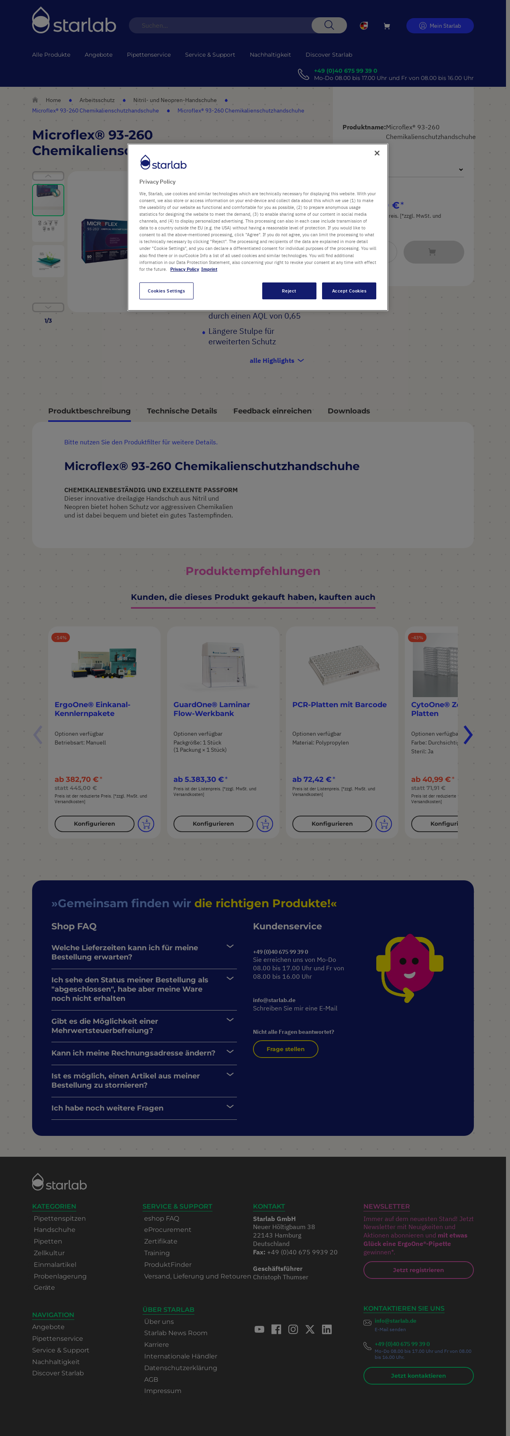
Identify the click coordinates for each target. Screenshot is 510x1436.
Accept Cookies (349, 291)
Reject (289, 291)
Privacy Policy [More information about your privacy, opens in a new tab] (184, 269)
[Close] (377, 153)
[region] (257, 227)
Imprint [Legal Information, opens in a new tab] (209, 269)
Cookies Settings (166, 291)
